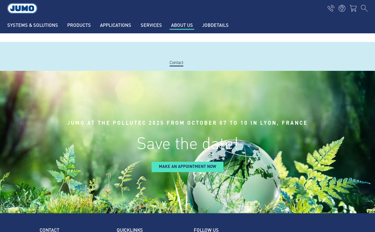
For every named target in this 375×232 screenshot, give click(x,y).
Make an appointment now (187, 166)
